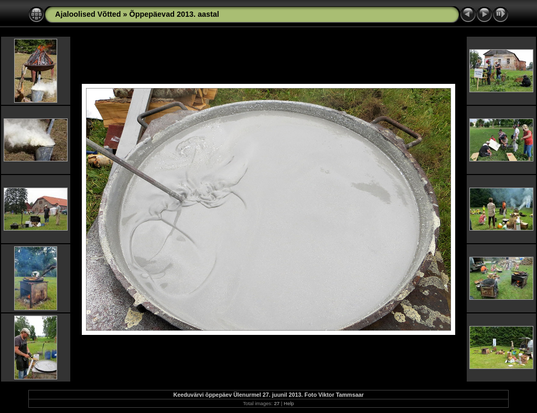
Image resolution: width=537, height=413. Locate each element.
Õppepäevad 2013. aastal (174, 14)
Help (289, 403)
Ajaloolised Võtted (88, 14)
